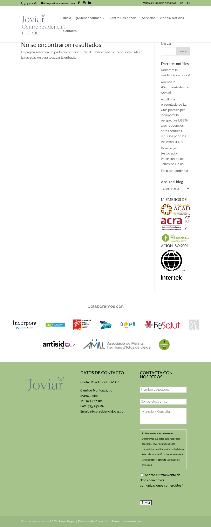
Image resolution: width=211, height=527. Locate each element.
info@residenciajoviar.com (108, 411)
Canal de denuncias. (127, 521)
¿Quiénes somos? (88, 18)
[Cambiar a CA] (181, 4)
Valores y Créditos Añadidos (159, 3)
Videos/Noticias (172, 18)
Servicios (148, 18)
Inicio (67, 18)
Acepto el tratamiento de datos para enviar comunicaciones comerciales (161, 480)
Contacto (70, 31)
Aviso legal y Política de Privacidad (84, 521)
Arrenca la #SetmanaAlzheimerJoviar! (175, 87)
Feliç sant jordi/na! (174, 171)
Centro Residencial (123, 18)
